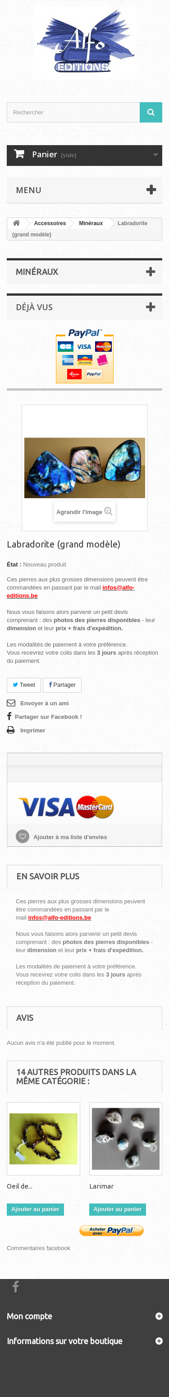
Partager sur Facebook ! (48, 716)
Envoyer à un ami (44, 703)
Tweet (24, 684)
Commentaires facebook (38, 1248)
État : (14, 564)
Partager (62, 684)
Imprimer (33, 730)
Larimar (101, 1186)
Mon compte (29, 1316)
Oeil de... (19, 1186)
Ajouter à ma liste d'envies (69, 837)
